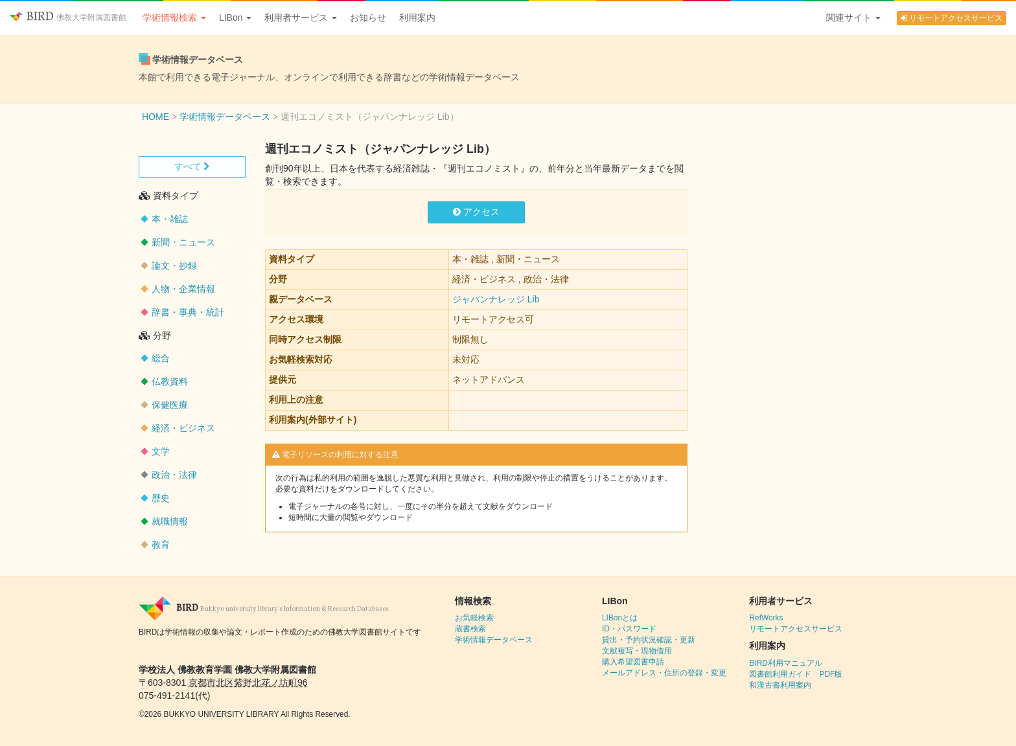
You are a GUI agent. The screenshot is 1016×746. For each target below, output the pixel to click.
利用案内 (417, 17)
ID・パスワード (629, 628)
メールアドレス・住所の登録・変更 (664, 672)
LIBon (235, 17)
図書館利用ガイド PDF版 (795, 674)
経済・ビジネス (183, 428)
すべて (192, 166)
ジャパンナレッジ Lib (496, 299)
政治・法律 (174, 474)
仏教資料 (170, 381)
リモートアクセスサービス (951, 18)
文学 (161, 451)
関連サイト (853, 17)
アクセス (476, 212)
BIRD (68, 17)
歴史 (161, 498)
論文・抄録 (174, 265)
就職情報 (170, 521)
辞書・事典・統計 (188, 312)
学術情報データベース (494, 639)
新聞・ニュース (183, 242)
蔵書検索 (470, 628)
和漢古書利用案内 (780, 685)
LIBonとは (620, 617)
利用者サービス (300, 17)
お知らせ (368, 17)
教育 (161, 544)
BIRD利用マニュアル (785, 663)
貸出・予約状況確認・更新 (648, 639)
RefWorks (766, 617)
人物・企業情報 (183, 289)
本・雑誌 (170, 219)
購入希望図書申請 (633, 661)
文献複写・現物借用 (637, 650)
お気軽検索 (474, 617)
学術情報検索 (174, 17)
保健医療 (170, 405)
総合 (161, 358)
